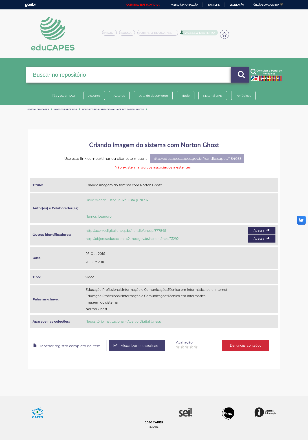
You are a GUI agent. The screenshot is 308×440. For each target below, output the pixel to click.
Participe (214, 5)
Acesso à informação (184, 5)
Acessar (262, 230)
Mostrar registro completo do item (67, 346)
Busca (129, 34)
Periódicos (243, 95)
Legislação (237, 5)
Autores (119, 95)
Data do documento (153, 95)
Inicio (110, 34)
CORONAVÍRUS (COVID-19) (143, 4)
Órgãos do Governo (266, 5)
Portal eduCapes (38, 109)
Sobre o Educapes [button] (160, 34)
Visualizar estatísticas (135, 346)
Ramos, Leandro (99, 217)
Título (185, 95)
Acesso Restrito (199, 33)
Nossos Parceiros (65, 109)
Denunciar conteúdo (246, 345)
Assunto (94, 95)
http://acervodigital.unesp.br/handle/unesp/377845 (126, 231)
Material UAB (212, 95)
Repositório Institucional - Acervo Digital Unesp (113, 109)
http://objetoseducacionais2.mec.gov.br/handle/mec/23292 (132, 239)
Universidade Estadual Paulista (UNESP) (118, 200)
